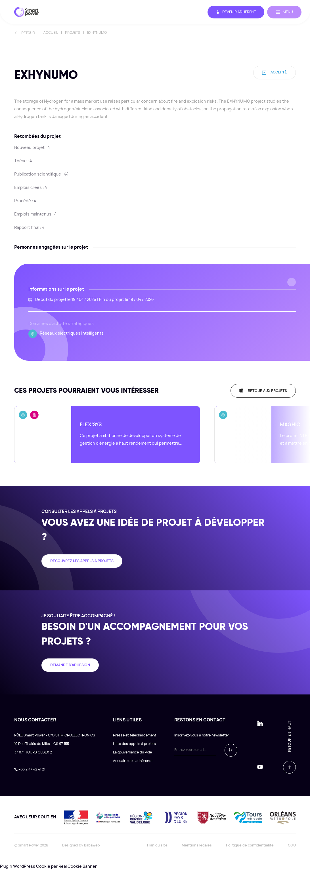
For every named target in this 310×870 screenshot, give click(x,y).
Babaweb (92, 844)
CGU (292, 844)
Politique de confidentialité (250, 844)
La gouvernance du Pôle (132, 751)
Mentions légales (197, 844)
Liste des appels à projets (134, 743)
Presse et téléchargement (134, 734)
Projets (72, 32)
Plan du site (157, 844)
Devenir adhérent (236, 12)
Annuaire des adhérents (132, 760)
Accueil (50, 32)
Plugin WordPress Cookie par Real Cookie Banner (48, 866)
